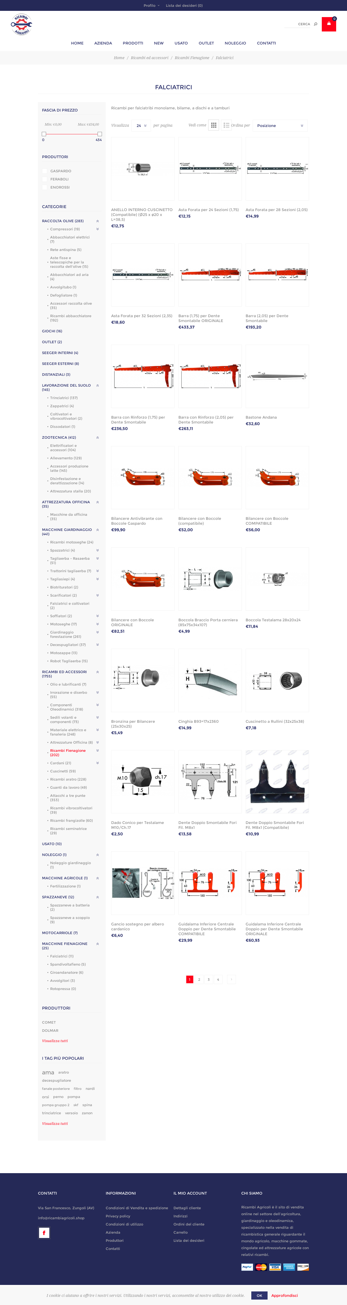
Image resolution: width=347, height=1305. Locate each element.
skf (75, 1105)
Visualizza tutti (55, 1041)
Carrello (181, 1232)
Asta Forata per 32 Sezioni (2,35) (141, 315)
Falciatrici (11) (61, 956)
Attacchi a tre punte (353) (67, 797)
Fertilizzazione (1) (65, 886)
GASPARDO (60, 171)
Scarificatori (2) (63, 595)
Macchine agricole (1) (65, 878)
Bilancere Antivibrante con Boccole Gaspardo (136, 521)
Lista (226, 125)
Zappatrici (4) (62, 406)
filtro (78, 1089)
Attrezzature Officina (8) (71, 742)
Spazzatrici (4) (62, 550)
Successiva (231, 979)
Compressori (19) (65, 229)
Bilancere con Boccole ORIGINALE (132, 622)
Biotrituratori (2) (64, 587)
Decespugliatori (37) (68, 644)
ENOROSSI (60, 187)
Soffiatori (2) (61, 616)
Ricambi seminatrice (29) (68, 830)
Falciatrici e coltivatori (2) (69, 605)
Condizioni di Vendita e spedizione (137, 1208)
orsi (45, 1096)
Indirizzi (181, 1216)
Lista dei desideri (189, 1240)
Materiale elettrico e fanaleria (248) (68, 732)
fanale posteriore (56, 1089)
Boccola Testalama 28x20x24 (273, 620)
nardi (90, 1089)
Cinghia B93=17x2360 (198, 721)
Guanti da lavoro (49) (68, 787)
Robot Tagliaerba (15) (69, 661)
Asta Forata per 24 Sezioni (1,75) (208, 209)
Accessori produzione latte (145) (69, 468)
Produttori (55, 156)
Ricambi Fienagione (192, 58)
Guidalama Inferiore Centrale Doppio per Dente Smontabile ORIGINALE (274, 929)
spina (87, 1105)
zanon (87, 1113)
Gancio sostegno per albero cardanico (137, 926)
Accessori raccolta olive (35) (71, 305)
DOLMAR (50, 1030)
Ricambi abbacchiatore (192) (70, 318)
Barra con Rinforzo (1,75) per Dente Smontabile (138, 420)
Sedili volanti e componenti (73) (64, 719)
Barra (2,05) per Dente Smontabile (267, 318)
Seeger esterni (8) (60, 363)
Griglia (213, 125)
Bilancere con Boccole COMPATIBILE (267, 521)
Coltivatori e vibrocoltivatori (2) (66, 416)
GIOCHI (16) (52, 331)
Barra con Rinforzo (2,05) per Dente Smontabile (206, 420)
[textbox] (297, 24)
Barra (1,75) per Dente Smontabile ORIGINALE (200, 318)
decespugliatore (56, 1080)
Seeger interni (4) (60, 353)
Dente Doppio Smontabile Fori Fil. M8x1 (207, 825)
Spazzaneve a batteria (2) (70, 907)
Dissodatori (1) (62, 426)
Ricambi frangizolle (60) (71, 820)
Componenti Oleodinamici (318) (66, 707)
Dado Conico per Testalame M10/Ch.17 (137, 825)
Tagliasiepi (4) (62, 579)
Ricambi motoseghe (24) (71, 542)
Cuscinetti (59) (63, 771)
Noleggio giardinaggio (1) (70, 865)
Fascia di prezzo (60, 110)
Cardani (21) (60, 763)
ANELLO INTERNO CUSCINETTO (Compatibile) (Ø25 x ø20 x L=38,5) (142, 214)
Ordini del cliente (189, 1224)
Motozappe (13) (63, 653)
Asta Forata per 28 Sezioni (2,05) (277, 209)
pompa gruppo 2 (55, 1105)
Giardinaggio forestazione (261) (65, 634)
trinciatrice (51, 1113)
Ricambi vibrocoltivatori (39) (71, 810)
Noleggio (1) (54, 854)
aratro (63, 1072)
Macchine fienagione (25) (65, 945)
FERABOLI (59, 179)
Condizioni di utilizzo (124, 1224)
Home (119, 58)
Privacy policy (118, 1216)
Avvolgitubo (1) (63, 287)
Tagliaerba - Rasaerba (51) (70, 560)
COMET (49, 1022)
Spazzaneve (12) (58, 897)
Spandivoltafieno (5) (68, 964)
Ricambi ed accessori (149, 58)
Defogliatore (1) (63, 295)
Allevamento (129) (66, 458)
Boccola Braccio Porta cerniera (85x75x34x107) (208, 622)
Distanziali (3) (56, 374)
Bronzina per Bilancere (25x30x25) (133, 724)
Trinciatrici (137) (64, 398)
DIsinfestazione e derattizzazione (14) (67, 480)
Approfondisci (284, 1295)
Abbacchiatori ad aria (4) (69, 276)
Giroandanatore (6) (66, 972)
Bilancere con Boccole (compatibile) (199, 521)
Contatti (113, 1248)
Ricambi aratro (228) (68, 779)
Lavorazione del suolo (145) (66, 387)
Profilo (149, 5)
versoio (71, 1113)
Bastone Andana (261, 417)
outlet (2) (52, 342)
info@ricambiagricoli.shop (61, 1218)
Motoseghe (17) (63, 624)
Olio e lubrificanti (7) (68, 684)
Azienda (113, 1232)
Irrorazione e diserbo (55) (68, 694)
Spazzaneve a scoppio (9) (70, 919)
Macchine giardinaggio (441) (67, 531)
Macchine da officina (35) (68, 516)
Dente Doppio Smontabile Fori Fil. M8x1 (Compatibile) (275, 825)
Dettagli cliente (187, 1208)
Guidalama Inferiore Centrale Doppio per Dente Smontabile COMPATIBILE (207, 929)
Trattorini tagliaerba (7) (70, 571)
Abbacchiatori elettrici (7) (70, 239)
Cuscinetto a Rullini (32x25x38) (275, 721)
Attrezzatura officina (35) (66, 504)
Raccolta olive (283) (62, 221)
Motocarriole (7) (60, 933)
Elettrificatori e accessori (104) (63, 447)
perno (58, 1097)
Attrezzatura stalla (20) (70, 491)
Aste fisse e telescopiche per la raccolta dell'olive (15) (69, 262)
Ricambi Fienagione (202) (68, 752)
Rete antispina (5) (65, 249)
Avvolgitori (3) (62, 980)
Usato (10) (52, 844)
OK (259, 1295)
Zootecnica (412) (59, 437)
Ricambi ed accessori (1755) (64, 674)
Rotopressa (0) (63, 988)
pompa (74, 1097)
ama (48, 1072)
